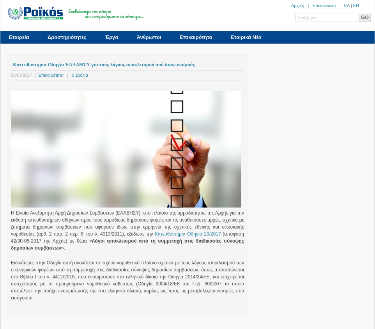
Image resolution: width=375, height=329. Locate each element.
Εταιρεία (19, 37)
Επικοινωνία (324, 5)
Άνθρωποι (149, 37)
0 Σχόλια (80, 75)
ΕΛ (347, 5)
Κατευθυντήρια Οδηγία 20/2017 (188, 234)
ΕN (356, 5)
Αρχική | (302, 5)
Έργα (111, 37)
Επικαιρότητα (196, 37)
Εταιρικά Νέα (246, 37)
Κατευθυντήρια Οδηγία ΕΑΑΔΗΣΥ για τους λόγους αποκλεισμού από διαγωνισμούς (104, 64)
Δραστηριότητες (67, 37)
